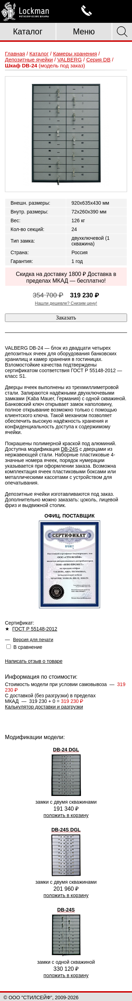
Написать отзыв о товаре (33, 661)
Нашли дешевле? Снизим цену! (66, 303)
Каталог (28, 31)
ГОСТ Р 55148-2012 (34, 629)
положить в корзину (66, 815)
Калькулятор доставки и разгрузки (44, 707)
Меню (84, 31)
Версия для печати (33, 639)
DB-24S (69, 449)
